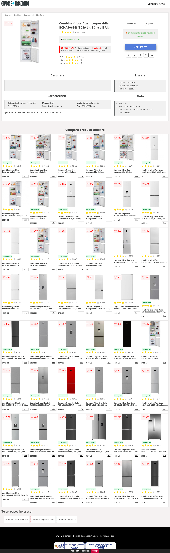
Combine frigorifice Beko (34, 15)
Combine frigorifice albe (43, 519)
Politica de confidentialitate (85, 536)
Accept (95, 550)
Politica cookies (107, 536)
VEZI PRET (140, 47)
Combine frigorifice (156, 3)
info (25, 176)
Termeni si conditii (63, 536)
